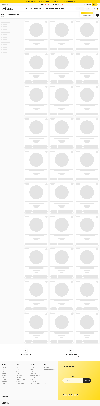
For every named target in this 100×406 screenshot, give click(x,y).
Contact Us (46, 367)
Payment (32, 367)
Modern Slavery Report (49, 385)
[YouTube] (75, 395)
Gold (43, 4)
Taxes (45, 377)
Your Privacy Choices (48, 387)
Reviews (18, 385)
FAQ (45, 373)
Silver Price (32, 379)
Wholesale (18, 381)
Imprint (45, 383)
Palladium (4, 375)
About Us (46, 375)
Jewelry (3, 383)
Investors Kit (33, 389)
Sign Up (94, 4)
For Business (19, 375)
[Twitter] (66, 395)
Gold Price (32, 377)
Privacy (45, 379)
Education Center (20, 383)
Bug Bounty (46, 381)
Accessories (4, 381)
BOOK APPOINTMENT (70, 1)
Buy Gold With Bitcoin (35, 383)
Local (31, 387)
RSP (17, 367)
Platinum (4, 373)
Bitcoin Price (33, 385)
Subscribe (66, 380)
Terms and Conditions (35, 375)
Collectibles (4, 379)
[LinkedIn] (72, 395)
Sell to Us (18, 373)
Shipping (32, 369)
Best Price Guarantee (20, 379)
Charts (31, 371)
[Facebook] (63, 395)
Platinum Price (33, 381)
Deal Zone (4, 367)
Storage (18, 369)
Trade (17, 371)
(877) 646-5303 (87, 4)
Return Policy (33, 373)
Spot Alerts (18, 377)
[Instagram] (69, 395)
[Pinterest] (77, 395)
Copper (3, 377)
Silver (58, 4)
